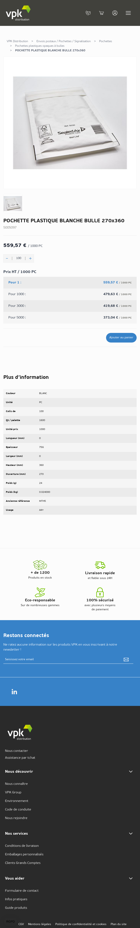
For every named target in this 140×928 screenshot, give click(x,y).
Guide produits (16, 908)
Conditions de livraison (22, 846)
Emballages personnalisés (24, 854)
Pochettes (105, 41)
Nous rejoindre (16, 818)
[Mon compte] (115, 13)
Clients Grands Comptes (22, 863)
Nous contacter (16, 751)
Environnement (16, 801)
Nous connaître (16, 784)
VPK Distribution (17, 41)
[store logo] (18, 13)
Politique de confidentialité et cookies (80, 924)
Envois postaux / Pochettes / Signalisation (63, 41)
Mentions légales (39, 924)
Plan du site (119, 924)
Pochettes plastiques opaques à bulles (39, 46)
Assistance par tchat (20, 758)
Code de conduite (18, 809)
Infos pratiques (16, 899)
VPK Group (13, 792)
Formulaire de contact (22, 891)
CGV (21, 924)
